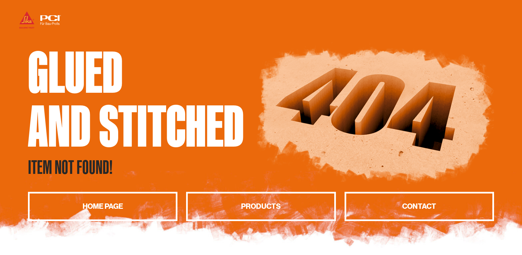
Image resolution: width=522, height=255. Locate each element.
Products (261, 206)
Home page (103, 206)
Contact (419, 206)
